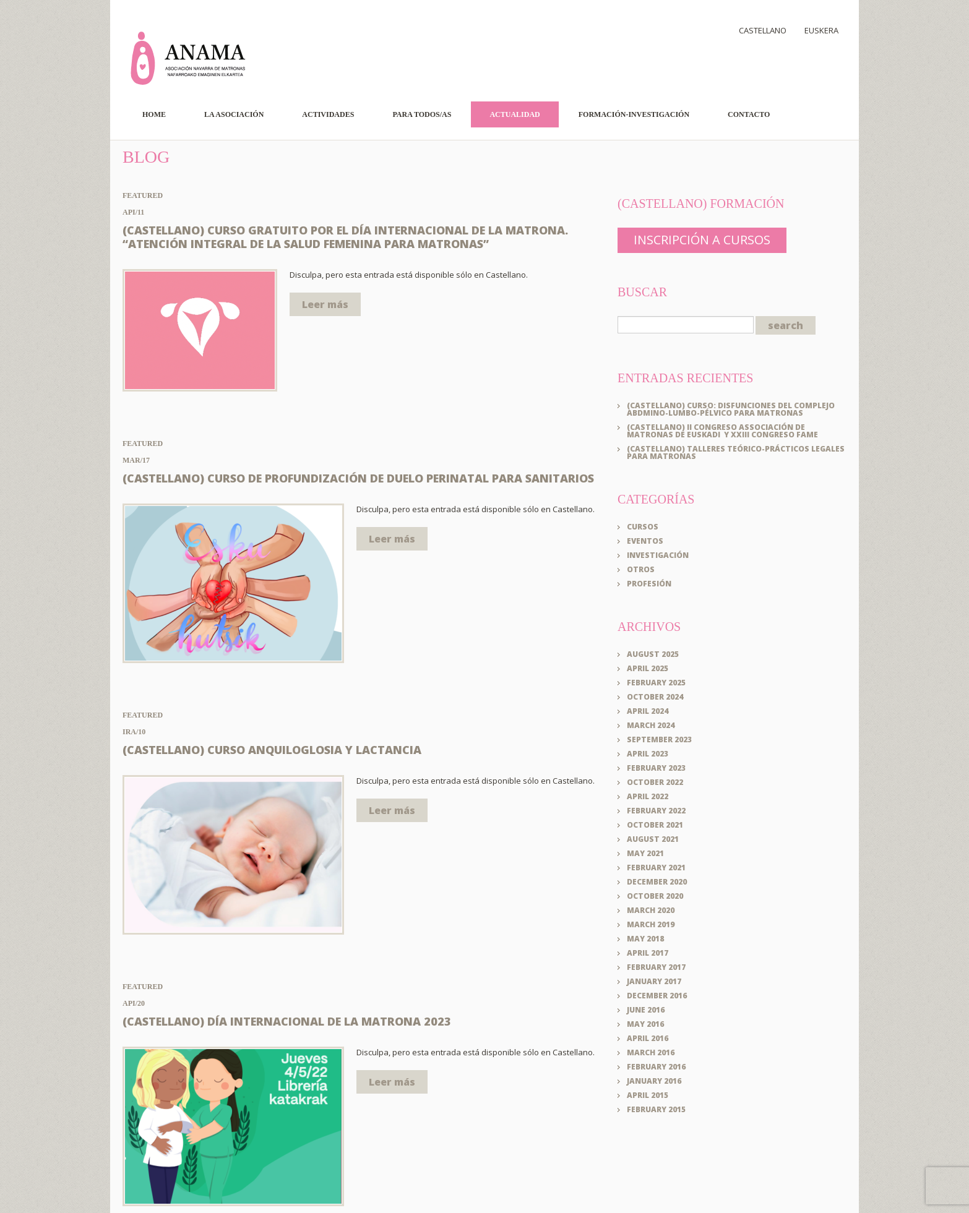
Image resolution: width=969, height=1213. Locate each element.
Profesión (649, 583)
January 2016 (654, 1080)
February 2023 (656, 767)
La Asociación (234, 114)
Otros (641, 569)
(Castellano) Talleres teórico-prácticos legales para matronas (736, 452)
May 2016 (645, 1023)
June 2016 (646, 1009)
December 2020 (657, 881)
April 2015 (647, 1094)
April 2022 (647, 796)
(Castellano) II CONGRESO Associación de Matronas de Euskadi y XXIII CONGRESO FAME (722, 430)
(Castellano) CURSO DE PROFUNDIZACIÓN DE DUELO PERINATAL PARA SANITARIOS (358, 478)
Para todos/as (421, 114)
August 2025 (653, 653)
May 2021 (645, 852)
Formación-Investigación (634, 114)
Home (154, 114)
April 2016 (647, 1037)
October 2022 (655, 781)
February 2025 (656, 682)
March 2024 (650, 724)
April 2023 (647, 753)
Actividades (328, 114)
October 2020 (655, 895)
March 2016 (650, 1052)
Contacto (749, 114)
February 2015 (656, 1109)
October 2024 (655, 696)
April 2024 (647, 710)
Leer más (325, 304)
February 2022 (656, 810)
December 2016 (657, 995)
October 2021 (655, 824)
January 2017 (654, 980)
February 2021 (656, 867)
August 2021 (653, 838)
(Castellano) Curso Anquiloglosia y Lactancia (272, 749)
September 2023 (659, 739)
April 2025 (647, 667)
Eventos (645, 540)
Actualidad (514, 114)
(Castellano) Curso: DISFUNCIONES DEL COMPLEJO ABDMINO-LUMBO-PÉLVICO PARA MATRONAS (731, 409)
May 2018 (645, 938)
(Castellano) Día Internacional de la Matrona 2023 (287, 1021)
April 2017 (647, 952)
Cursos (642, 526)
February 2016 (656, 1066)
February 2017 (656, 966)
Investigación (658, 554)
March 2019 (650, 924)
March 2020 (650, 909)
